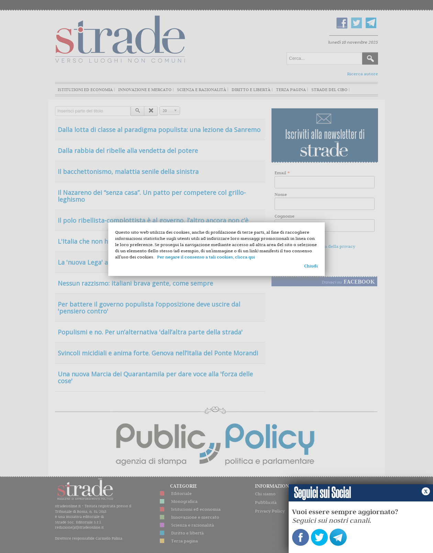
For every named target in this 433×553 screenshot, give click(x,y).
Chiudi (311, 266)
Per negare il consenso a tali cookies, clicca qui (206, 257)
